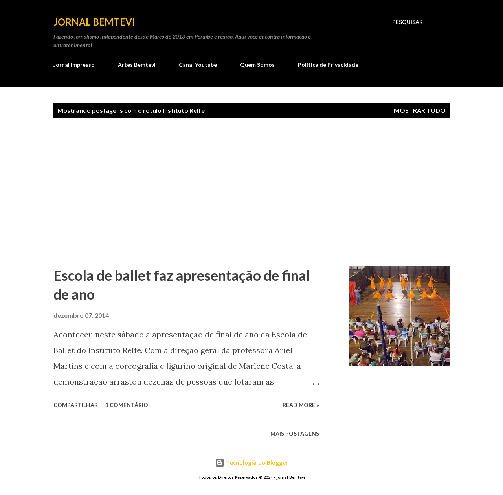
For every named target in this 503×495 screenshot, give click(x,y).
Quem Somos (257, 64)
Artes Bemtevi (137, 64)
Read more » (301, 404)
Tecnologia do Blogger (251, 462)
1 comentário (126, 404)
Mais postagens (294, 433)
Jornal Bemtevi (94, 22)
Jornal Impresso (74, 64)
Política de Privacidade (328, 64)
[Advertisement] (278, 192)
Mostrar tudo (420, 110)
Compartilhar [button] (75, 404)
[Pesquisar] (407, 22)
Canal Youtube (198, 64)
